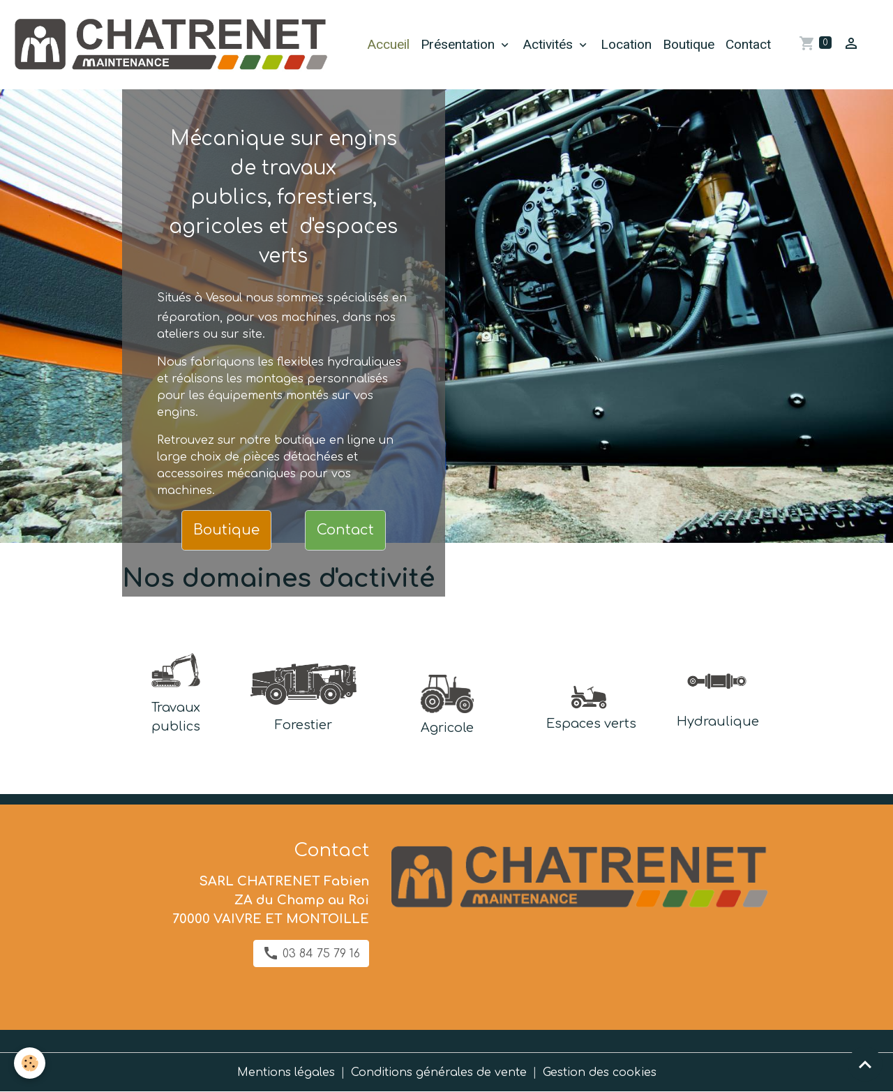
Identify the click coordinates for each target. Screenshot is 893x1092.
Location (626, 44)
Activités (549, 44)
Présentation (459, 44)
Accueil (388, 44)
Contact (748, 44)
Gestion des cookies (599, 1072)
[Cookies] (29, 1063)
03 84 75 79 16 (311, 953)
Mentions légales (286, 1072)
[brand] (172, 45)
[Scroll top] (865, 1064)
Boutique (688, 44)
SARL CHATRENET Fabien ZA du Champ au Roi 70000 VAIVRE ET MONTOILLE (270, 900)
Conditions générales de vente (439, 1072)
